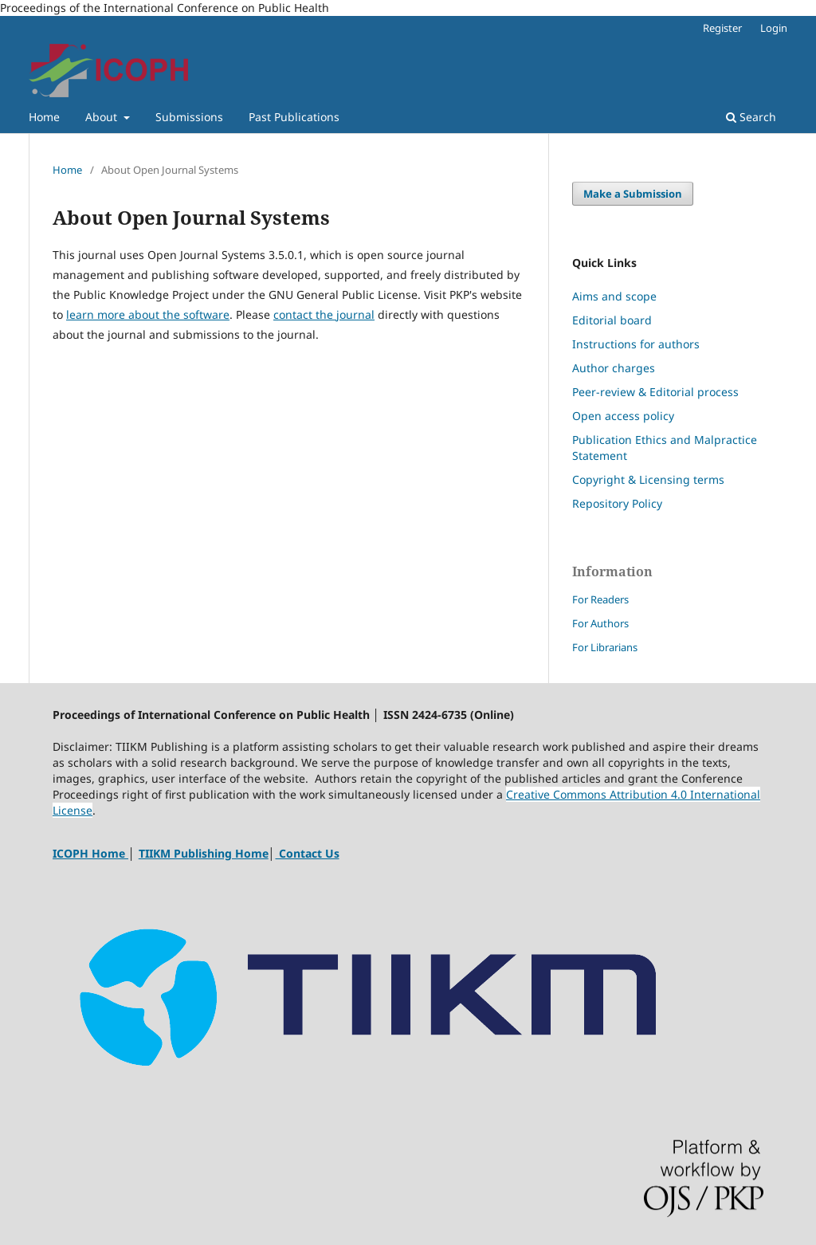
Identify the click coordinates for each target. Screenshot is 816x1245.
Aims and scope (614, 296)
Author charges (613, 367)
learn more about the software (148, 314)
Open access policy (623, 415)
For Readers (600, 599)
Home (44, 116)
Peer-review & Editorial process (655, 391)
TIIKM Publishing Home (204, 853)
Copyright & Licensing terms (648, 479)
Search (751, 116)
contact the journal (324, 314)
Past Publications (294, 116)
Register (722, 28)
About (102, 116)
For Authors (600, 623)
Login (773, 28)
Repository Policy (618, 503)
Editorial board (612, 320)
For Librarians (605, 647)
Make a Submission (632, 194)
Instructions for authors (636, 344)
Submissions (189, 116)
